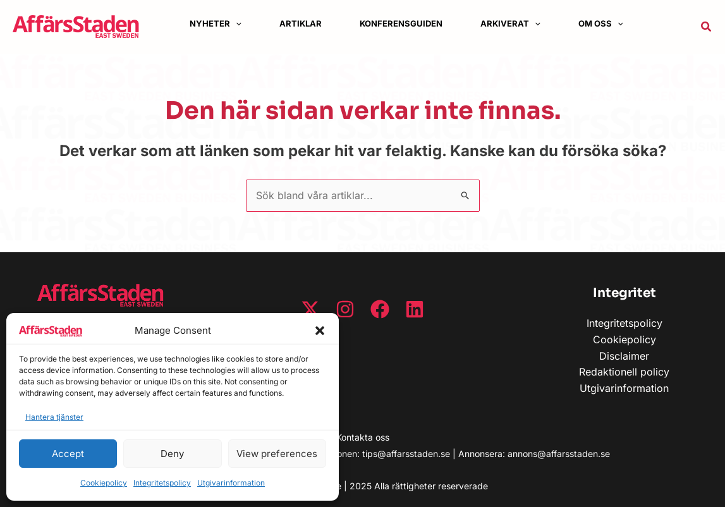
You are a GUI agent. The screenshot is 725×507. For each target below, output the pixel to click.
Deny (172, 454)
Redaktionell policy (624, 371)
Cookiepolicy (103, 482)
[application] (235, 23)
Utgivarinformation (231, 482)
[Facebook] (379, 309)
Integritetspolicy (162, 482)
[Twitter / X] (310, 309)
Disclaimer (624, 356)
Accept (68, 454)
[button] (320, 330)
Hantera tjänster (54, 417)
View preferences (276, 454)
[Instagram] (345, 309)
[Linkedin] (414, 309)
